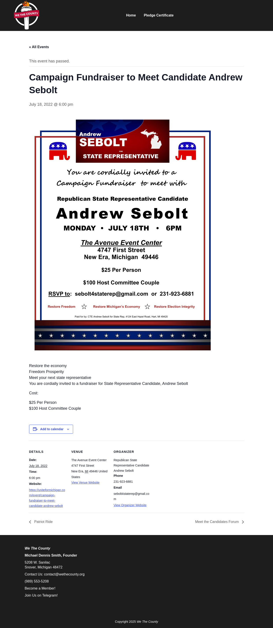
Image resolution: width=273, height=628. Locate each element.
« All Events (39, 47)
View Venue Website (85, 482)
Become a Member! (40, 588)
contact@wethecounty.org (64, 574)
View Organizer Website (130, 505)
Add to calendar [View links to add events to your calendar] (52, 429)
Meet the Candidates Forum (217, 522)
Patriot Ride (43, 522)
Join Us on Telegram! (41, 595)
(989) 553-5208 (37, 581)
